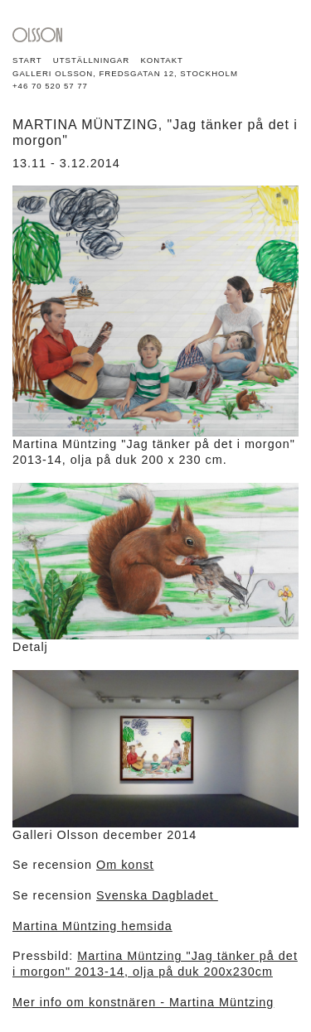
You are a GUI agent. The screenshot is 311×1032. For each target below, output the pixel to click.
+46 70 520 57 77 (50, 85)
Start (27, 60)
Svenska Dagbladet (157, 895)
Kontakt (161, 60)
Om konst (125, 864)
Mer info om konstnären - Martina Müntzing (143, 1002)
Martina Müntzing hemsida (92, 926)
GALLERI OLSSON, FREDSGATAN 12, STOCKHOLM (125, 73)
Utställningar (91, 60)
